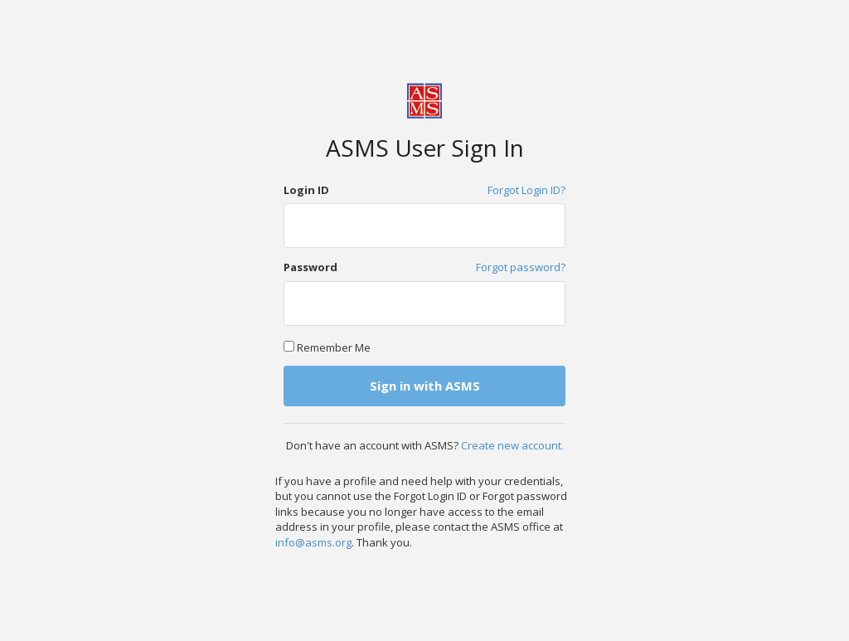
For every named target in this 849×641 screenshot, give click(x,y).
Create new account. (512, 445)
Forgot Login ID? (526, 189)
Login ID (306, 189)
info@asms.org (313, 542)
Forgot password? (520, 267)
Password (310, 267)
